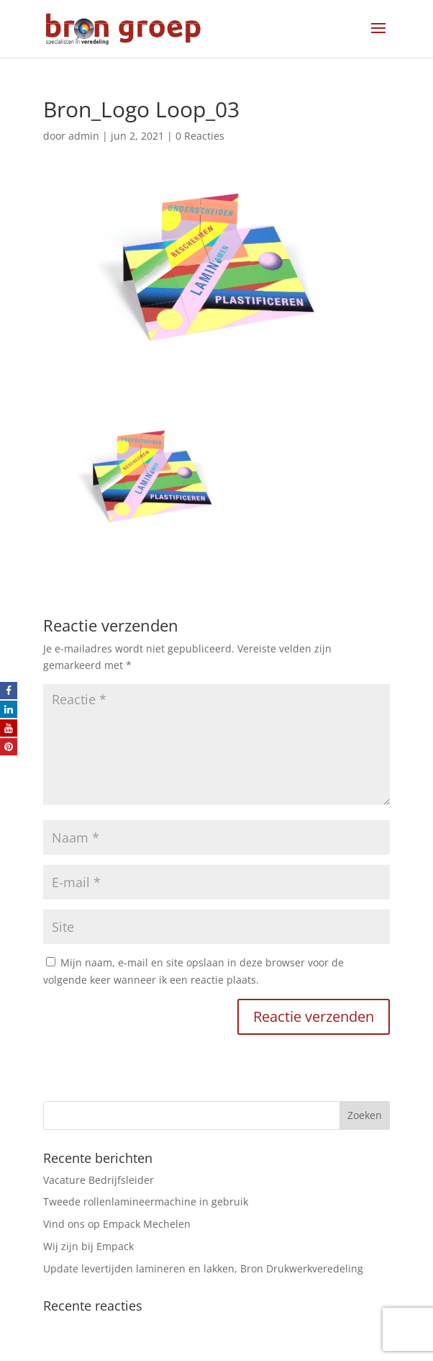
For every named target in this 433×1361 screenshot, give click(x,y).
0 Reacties (200, 136)
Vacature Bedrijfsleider (98, 1180)
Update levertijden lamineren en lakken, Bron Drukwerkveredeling (203, 1268)
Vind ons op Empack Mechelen (117, 1224)
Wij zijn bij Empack (88, 1246)
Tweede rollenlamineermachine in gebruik (145, 1201)
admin (83, 136)
